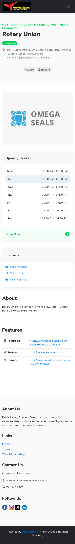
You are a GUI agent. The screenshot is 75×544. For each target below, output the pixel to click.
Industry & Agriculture (38, 24)
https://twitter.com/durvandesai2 (48, 352)
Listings (8, 24)
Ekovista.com (29, 531)
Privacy (6, 444)
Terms (6, 449)
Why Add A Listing (13, 454)
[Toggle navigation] (68, 6)
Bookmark (44, 69)
